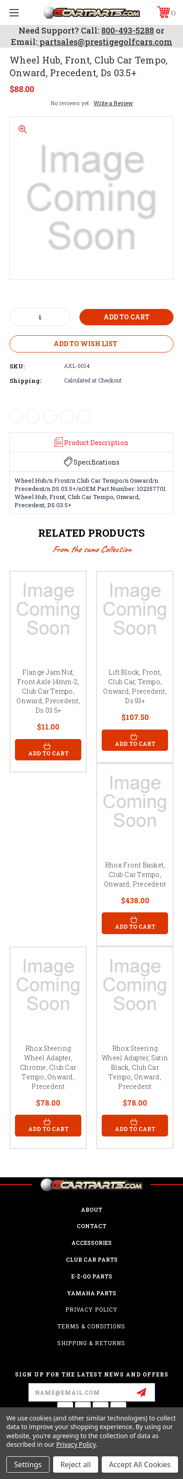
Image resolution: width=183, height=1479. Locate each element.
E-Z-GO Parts (91, 1276)
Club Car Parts (92, 1259)
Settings (28, 1464)
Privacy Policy (91, 1309)
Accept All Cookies (140, 1464)
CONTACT (91, 1225)
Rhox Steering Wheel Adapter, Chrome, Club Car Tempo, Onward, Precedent (48, 1067)
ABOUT (91, 1209)
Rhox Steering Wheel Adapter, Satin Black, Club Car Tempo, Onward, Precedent (135, 1067)
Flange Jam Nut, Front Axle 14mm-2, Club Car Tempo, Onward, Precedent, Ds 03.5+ (48, 691)
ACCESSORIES (91, 1242)
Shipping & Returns (91, 1343)
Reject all (75, 1464)
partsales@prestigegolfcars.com (105, 41)
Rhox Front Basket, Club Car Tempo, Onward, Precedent (135, 874)
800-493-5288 (127, 30)
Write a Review (113, 103)
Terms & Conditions (91, 1326)
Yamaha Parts (91, 1293)
